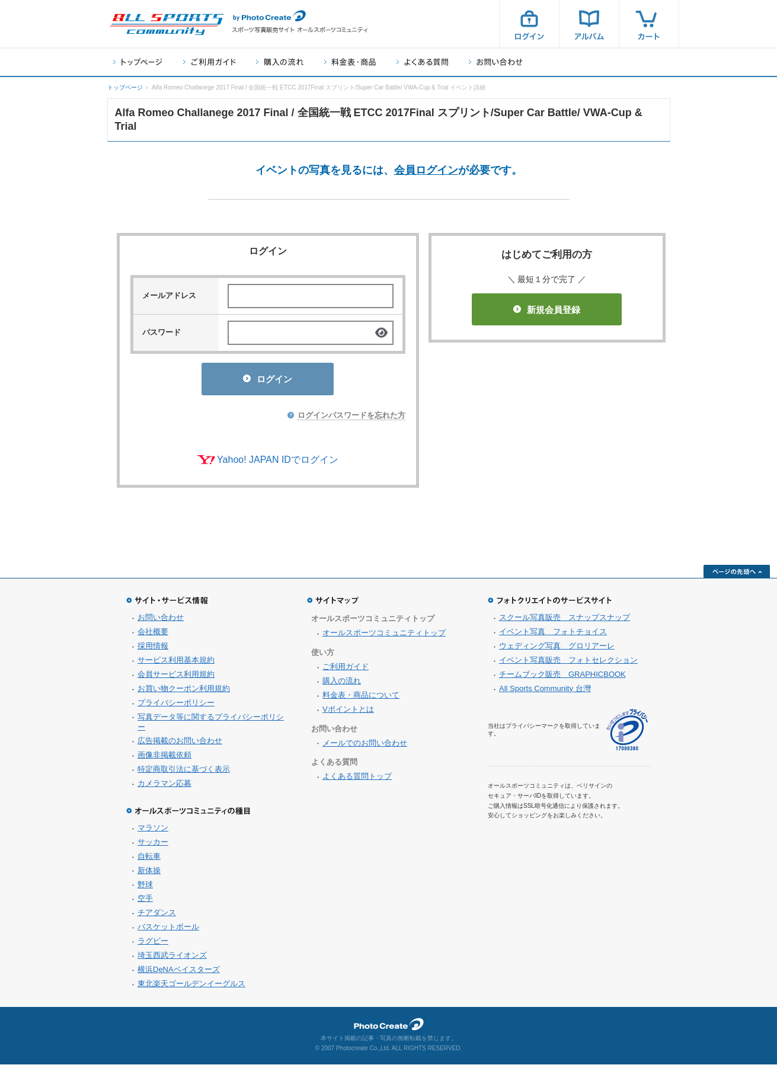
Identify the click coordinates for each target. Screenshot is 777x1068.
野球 (145, 888)
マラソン (153, 831)
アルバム (589, 23)
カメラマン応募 (164, 786)
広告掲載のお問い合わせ (180, 744)
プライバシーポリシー (176, 706)
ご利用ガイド (209, 62)
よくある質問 (422, 62)
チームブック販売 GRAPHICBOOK (562, 677)
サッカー (153, 845)
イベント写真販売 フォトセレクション (568, 663)
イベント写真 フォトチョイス (553, 635)
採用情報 (153, 649)
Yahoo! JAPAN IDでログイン (277, 463)
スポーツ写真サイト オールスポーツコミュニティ (166, 24)
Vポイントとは (348, 712)
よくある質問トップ (357, 779)
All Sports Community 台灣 (545, 692)
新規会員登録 (546, 310)
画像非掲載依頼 (164, 758)
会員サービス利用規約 (176, 677)
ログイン (529, 23)
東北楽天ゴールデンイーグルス (191, 987)
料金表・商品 (350, 62)
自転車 (149, 859)
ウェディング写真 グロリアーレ (557, 649)
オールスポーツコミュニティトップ (384, 636)
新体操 (149, 873)
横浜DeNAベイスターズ (179, 972)
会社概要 (153, 635)
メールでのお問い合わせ (364, 746)
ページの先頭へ (737, 574)
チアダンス (157, 916)
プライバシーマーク (627, 733)
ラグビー (153, 944)
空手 (145, 901)
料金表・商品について (360, 698)
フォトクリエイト (389, 1027)
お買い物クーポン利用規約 (184, 692)
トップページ (137, 62)
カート (649, 23)
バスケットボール (168, 930)
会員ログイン (426, 170)
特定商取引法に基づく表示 (184, 772)
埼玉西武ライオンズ (172, 958)
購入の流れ (279, 62)
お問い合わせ (496, 62)
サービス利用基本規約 (176, 663)
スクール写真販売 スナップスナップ (564, 620)
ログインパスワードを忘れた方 (351, 418)
